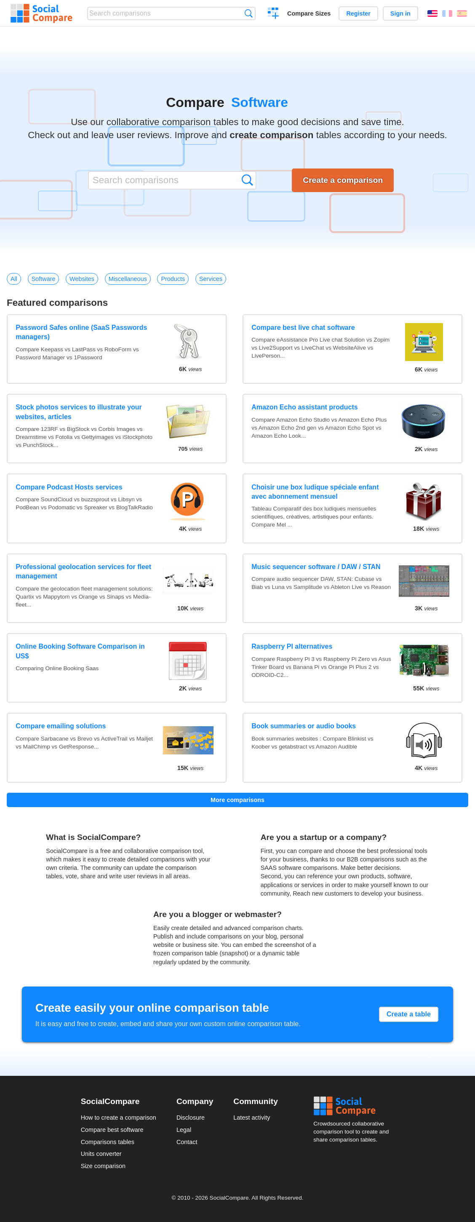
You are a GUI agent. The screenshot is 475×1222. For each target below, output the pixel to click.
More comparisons (237, 800)
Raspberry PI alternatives (291, 646)
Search (249, 13)
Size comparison (103, 1166)
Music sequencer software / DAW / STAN (315, 566)
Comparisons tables (107, 1142)
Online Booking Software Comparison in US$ (80, 651)
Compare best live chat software (303, 327)
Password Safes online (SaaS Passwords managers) (81, 332)
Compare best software (112, 1129)
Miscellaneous (128, 278)
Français (447, 13)
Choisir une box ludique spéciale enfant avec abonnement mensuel (315, 492)
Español (462, 13)
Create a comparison (273, 14)
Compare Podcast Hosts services (69, 487)
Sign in (400, 13)
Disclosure (190, 1117)
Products (173, 278)
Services (210, 278)
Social (353, 1106)
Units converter (101, 1153)
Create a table (409, 1014)
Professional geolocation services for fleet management (83, 571)
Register (358, 13)
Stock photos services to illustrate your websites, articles (79, 412)
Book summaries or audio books (303, 726)
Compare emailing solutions (61, 726)
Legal (183, 1129)
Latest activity (251, 1117)
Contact (186, 1142)
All (14, 278)
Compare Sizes (309, 13)
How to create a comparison (118, 1117)
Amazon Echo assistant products (304, 407)
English (432, 13)
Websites (81, 278)
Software (44, 278)
